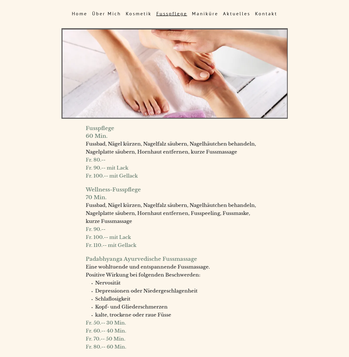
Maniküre (205, 14)
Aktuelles (236, 14)
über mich (106, 14)
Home (79, 14)
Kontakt (266, 14)
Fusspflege (171, 14)
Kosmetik (139, 14)
